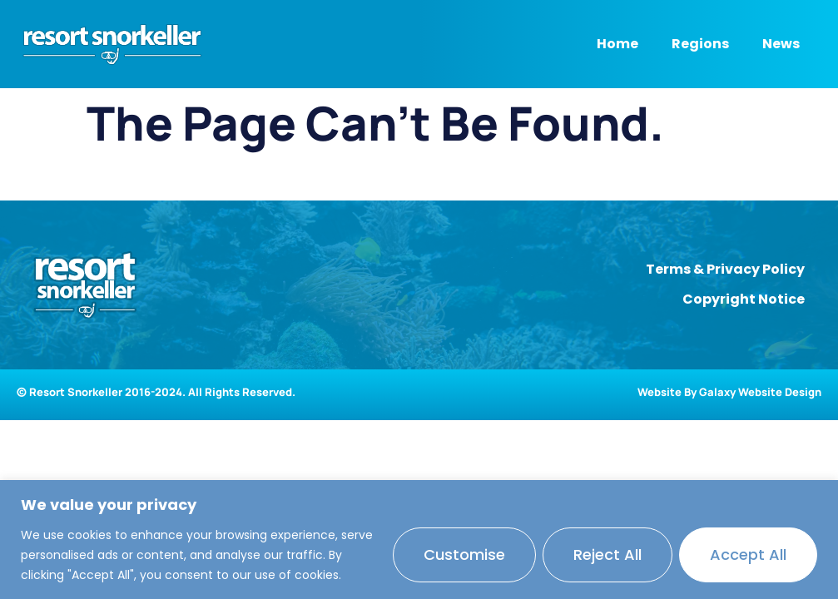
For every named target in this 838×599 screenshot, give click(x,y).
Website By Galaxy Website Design (729, 391)
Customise (464, 554)
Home (617, 43)
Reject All (607, 554)
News (781, 43)
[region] (419, 539)
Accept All (748, 554)
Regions (700, 43)
